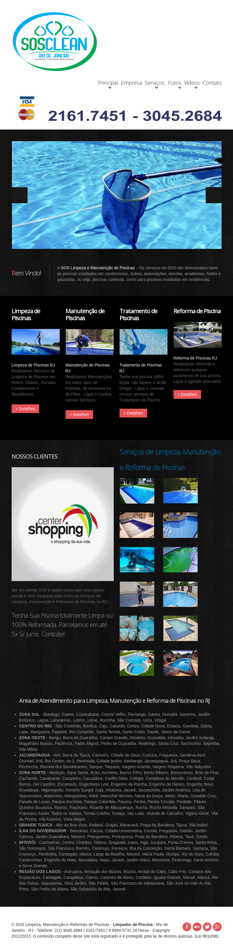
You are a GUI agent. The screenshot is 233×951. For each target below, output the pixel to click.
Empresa (98, 82)
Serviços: (125, 84)
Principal (71, 84)
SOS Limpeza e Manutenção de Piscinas (98, 268)
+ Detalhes (25, 409)
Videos (178, 84)
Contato (206, 82)
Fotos (149, 84)
